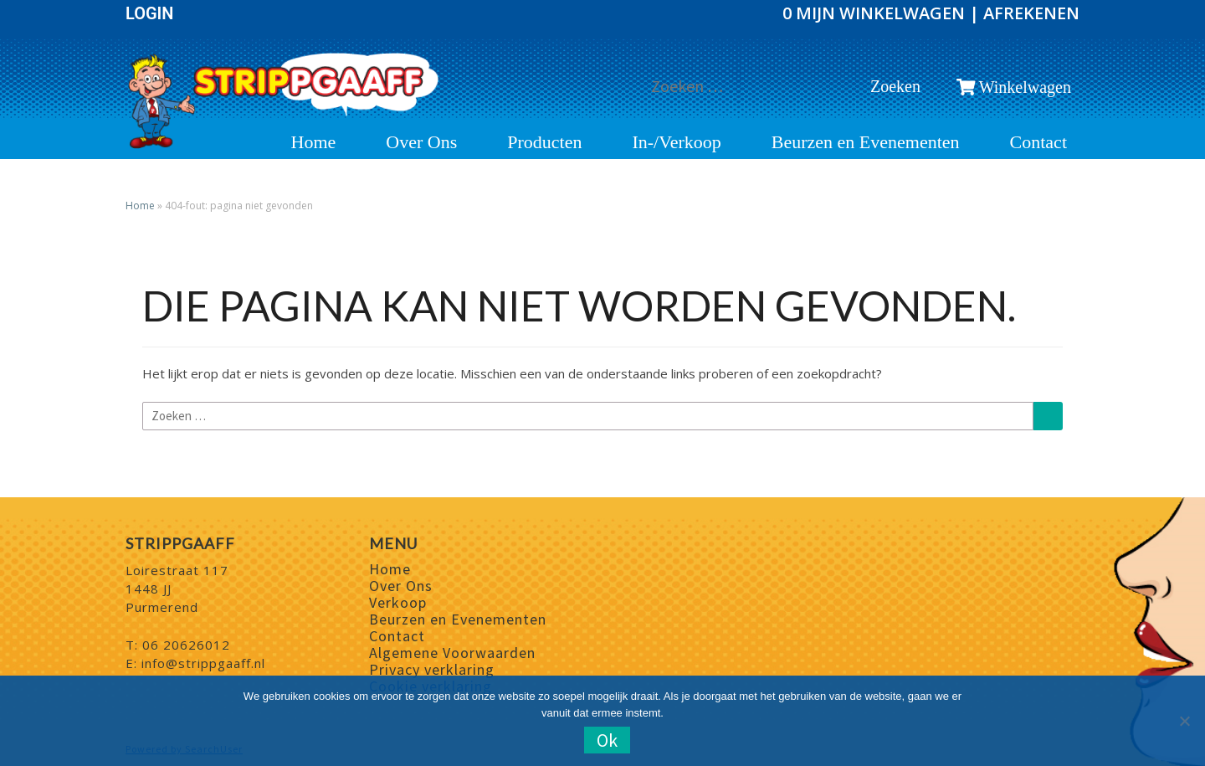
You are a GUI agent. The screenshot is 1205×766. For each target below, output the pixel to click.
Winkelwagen (1013, 87)
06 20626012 (186, 644)
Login (150, 13)
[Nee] (1184, 720)
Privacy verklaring (432, 669)
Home (313, 142)
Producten (544, 142)
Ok (607, 740)
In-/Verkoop (676, 142)
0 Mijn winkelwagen (875, 13)
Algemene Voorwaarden (452, 652)
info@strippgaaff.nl (203, 663)
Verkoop (398, 602)
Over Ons (421, 142)
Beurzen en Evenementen (866, 142)
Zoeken (899, 85)
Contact (1038, 142)
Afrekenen (1031, 13)
